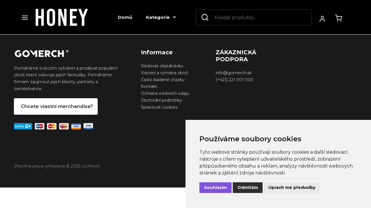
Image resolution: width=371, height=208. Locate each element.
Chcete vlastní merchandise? (57, 106)
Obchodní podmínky (161, 100)
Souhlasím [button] (215, 187)
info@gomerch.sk (234, 72)
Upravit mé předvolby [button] (291, 187)
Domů (125, 17)
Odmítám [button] (247, 187)
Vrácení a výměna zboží (164, 72)
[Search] (254, 17)
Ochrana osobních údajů (165, 93)
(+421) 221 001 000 (235, 79)
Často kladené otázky (162, 79)
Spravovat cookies (159, 107)
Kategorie (161, 17)
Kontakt (149, 86)
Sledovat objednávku (162, 65)
